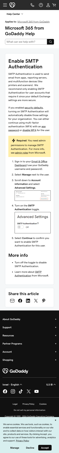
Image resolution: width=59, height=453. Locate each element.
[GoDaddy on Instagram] (12, 393)
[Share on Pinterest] (44, 300)
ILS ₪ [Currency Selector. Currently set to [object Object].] (51, 384)
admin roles (21, 152)
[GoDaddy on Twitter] (28, 393)
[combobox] (26, 41)
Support (7, 327)
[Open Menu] (4, 5)
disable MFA (29, 130)
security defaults (34, 107)
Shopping (8, 360)
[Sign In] (48, 5)
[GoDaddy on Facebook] (5, 393)
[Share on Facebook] (20, 300)
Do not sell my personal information (29, 410)
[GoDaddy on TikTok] (20, 393)
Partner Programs (12, 343)
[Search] (50, 42)
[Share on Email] (12, 300)
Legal (15, 404)
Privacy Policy (28, 404)
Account (7, 351)
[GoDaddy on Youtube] (36, 393)
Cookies (43, 404)
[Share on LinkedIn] (28, 300)
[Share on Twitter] (36, 300)
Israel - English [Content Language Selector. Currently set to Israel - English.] (13, 384)
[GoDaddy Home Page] (16, 371)
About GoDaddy (11, 319)
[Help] (41, 5)
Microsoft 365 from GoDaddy (33, 21)
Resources (8, 335)
